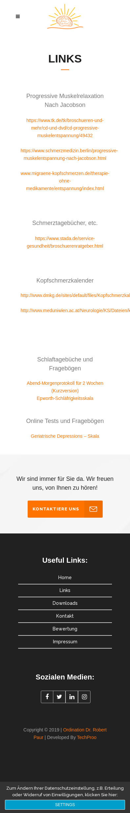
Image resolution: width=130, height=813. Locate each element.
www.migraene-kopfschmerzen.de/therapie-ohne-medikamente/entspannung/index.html (65, 181)
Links (65, 590)
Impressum (65, 641)
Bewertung (65, 628)
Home (65, 577)
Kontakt (65, 616)
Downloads (65, 603)
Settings (65, 804)
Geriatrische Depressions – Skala (65, 436)
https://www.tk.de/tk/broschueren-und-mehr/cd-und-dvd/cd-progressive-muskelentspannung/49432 (65, 128)
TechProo (86, 737)
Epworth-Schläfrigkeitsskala (65, 398)
